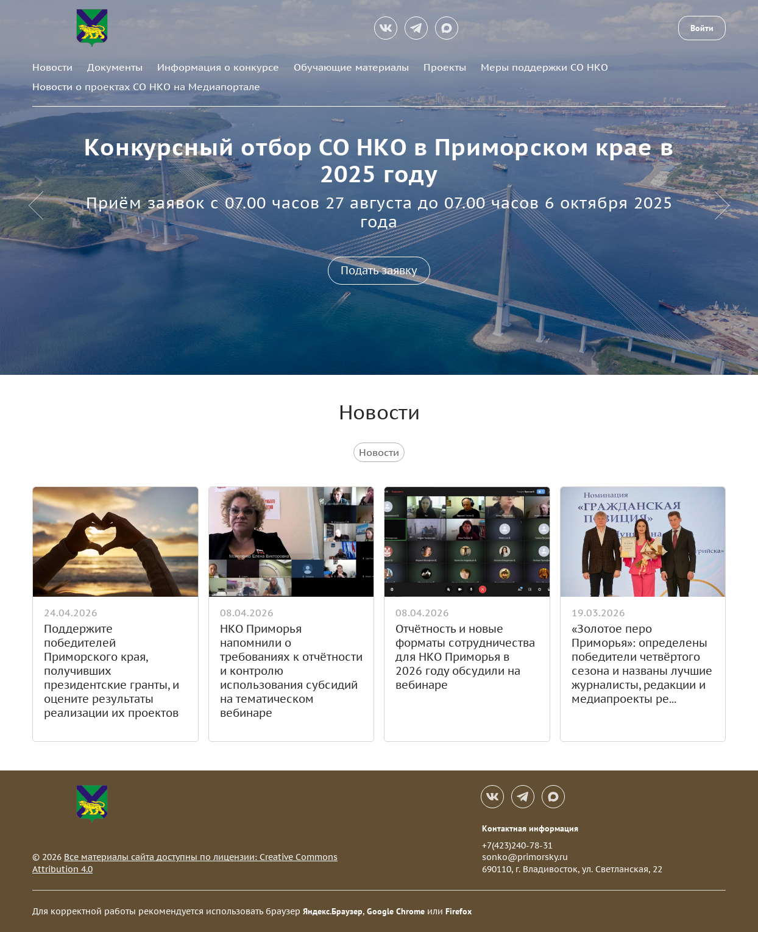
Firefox (458, 911)
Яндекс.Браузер (333, 911)
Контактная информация (530, 828)
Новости (52, 67)
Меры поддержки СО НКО (544, 67)
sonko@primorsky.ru (525, 857)
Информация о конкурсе (218, 67)
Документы (115, 67)
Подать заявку (379, 270)
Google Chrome (396, 911)
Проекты (444, 67)
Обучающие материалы (351, 67)
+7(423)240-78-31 (517, 845)
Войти (702, 28)
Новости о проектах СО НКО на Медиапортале (146, 86)
